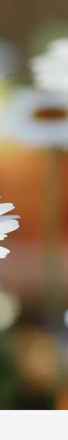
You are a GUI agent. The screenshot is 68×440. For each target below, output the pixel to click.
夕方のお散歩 (8, 76)
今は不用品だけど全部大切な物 (12, 74)
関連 (8, 78)
